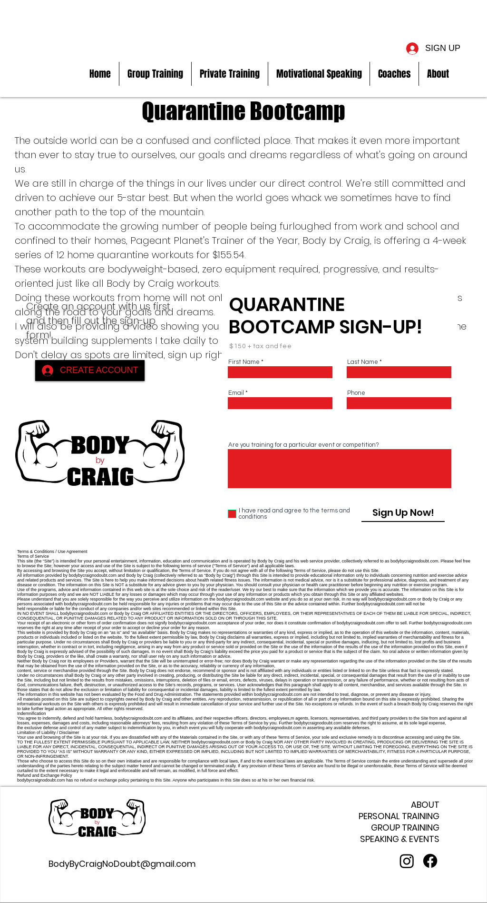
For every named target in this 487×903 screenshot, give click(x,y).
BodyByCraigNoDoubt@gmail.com (122, 864)
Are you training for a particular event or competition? (303, 445)
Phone (356, 393)
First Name (244, 362)
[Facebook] (430, 861)
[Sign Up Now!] (403, 512)
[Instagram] (407, 861)
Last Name (362, 362)
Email (236, 393)
